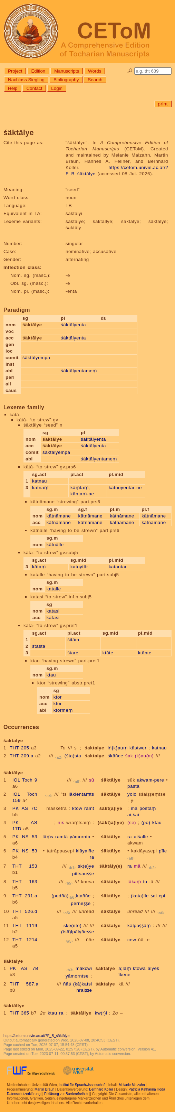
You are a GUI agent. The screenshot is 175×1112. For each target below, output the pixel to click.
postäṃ (147, 808)
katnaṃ (40, 487)
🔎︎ (130, 71)
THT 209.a (21, 755)
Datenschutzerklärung (23, 1094)
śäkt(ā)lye (111, 808)
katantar (118, 566)
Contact (34, 88)
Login (56, 88)
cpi (162, 895)
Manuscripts (66, 71)
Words (94, 71)
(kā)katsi (82, 984)
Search (95, 79)
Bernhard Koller (101, 1089)
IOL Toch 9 (24, 780)
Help (12, 88)
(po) (146, 822)
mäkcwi (84, 968)
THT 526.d (24, 911)
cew (131, 939)
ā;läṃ (124, 968)
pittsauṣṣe (83, 873)
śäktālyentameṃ (79, 370)
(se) (131, 822)
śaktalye (94, 747)
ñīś (61, 822)
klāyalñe (85, 850)
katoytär (79, 566)
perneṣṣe (81, 903)
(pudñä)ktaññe (70, 895)
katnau (39, 481)
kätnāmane (59, 515)
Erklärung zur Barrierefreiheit (66, 1094)
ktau (51, 675)
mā (134, 808)
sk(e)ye (86, 866)
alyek (153, 968)
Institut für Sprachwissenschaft (82, 1085)
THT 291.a (24, 895)
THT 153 (24, 866)
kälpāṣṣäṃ (139, 925)
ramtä (61, 836)
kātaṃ (39, 566)
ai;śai (133, 814)
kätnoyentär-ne (125, 487)
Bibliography (66, 79)
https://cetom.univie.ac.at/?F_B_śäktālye (36, 1036)
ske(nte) (72, 925)
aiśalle (141, 836)
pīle (163, 850)
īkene (124, 974)
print (163, 103)
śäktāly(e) (111, 866)
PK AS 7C (24, 808)
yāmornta (80, 836)
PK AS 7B (24, 968)
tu (145, 881)
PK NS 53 (24, 836)
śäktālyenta (73, 324)
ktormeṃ (63, 710)
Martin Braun (44, 1089)
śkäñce (115, 755)
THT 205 (19, 747)
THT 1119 (24, 925)
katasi (53, 611)
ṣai (154, 895)
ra (129, 836)
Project (15, 71)
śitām (73, 639)
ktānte (145, 652)
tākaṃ (134, 881)
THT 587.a (24, 984)
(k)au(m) (144, 755)
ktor (58, 697)
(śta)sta (73, 755)
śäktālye (111, 780)
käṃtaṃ (79, 487)
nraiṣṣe (84, 990)
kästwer (137, 747)
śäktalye (105, 968)
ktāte (108, 652)
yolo (131, 794)
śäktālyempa (36, 357)
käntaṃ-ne (82, 493)
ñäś (67, 984)
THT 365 (19, 1013)
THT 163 (24, 881)
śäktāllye (80, 1013)
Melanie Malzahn (132, 1085)
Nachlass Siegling (26, 79)
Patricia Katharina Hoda (147, 1089)
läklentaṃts (81, 794)
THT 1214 (24, 939)
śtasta (39, 646)
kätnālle (55, 544)
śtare (72, 652)
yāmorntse (77, 976)
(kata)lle (140, 895)
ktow (77, 808)
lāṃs (47, 836)
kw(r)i (101, 1013)
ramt (89, 808)
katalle (54, 588)
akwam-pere (150, 780)
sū (91, 780)
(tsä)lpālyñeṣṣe (77, 931)
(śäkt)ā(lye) (111, 822)
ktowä (139, 968)
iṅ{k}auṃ (117, 747)
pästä (133, 786)
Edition (38, 71)
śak (129, 755)
